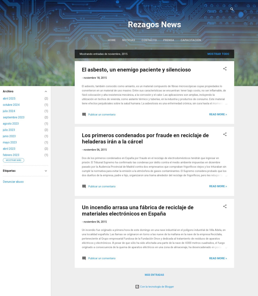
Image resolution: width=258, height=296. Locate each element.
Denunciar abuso (13, 181)
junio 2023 (9, 136)
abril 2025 (9, 98)
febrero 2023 (11, 155)
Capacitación (191, 40)
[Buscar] (232, 9)
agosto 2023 (11, 123)
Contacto (149, 40)
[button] (225, 69)
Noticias (128, 40)
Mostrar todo (218, 54)
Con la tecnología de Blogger (154, 286)
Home (112, 40)
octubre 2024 (11, 104)
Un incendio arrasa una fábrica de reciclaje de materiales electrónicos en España (138, 210)
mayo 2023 (10, 142)
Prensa (168, 40)
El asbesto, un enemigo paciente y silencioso (136, 70)
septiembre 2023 (14, 117)
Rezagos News (154, 24)
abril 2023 (9, 148)
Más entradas (154, 274)
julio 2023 (9, 130)
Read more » (218, 114)
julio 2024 (9, 111)
